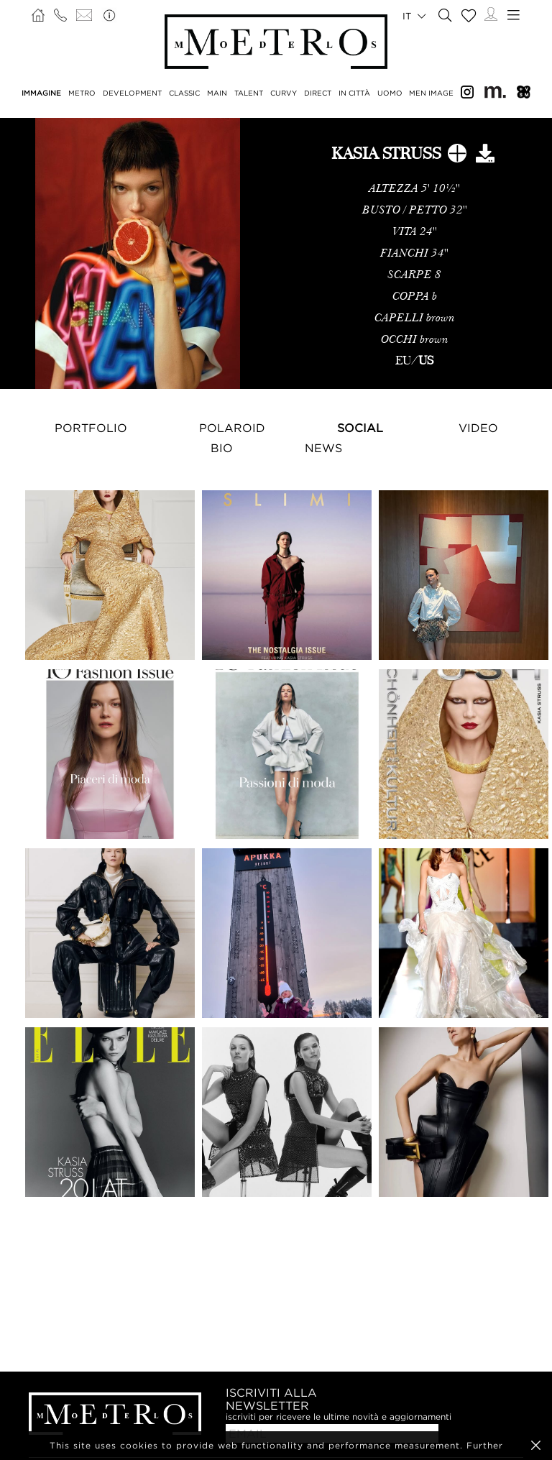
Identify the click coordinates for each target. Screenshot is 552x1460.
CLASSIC (184, 93)
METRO (82, 93)
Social (360, 427)
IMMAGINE (41, 93)
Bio (222, 447)
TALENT (248, 93)
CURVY (283, 93)
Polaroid (232, 427)
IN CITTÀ (354, 93)
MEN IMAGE (431, 93)
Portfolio (91, 427)
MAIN (217, 93)
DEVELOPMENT (132, 93)
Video (478, 427)
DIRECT (317, 93)
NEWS (323, 447)
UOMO (389, 93)
